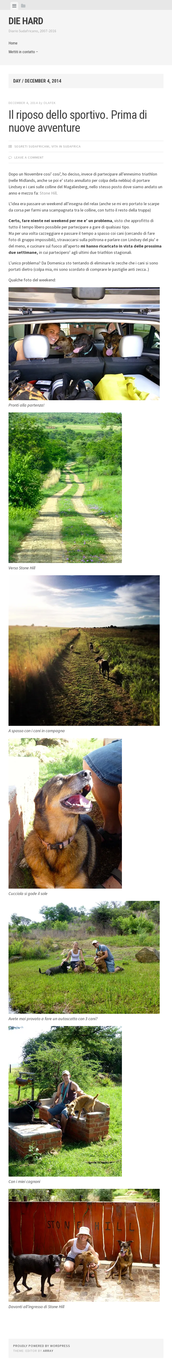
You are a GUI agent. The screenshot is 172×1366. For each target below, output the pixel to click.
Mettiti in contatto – (23, 52)
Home (13, 43)
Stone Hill (48, 193)
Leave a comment (29, 157)
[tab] (14, 6)
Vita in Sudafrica (66, 146)
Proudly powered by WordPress (41, 1346)
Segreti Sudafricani (31, 146)
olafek (49, 103)
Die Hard (26, 21)
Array (48, 1351)
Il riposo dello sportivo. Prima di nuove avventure (78, 121)
